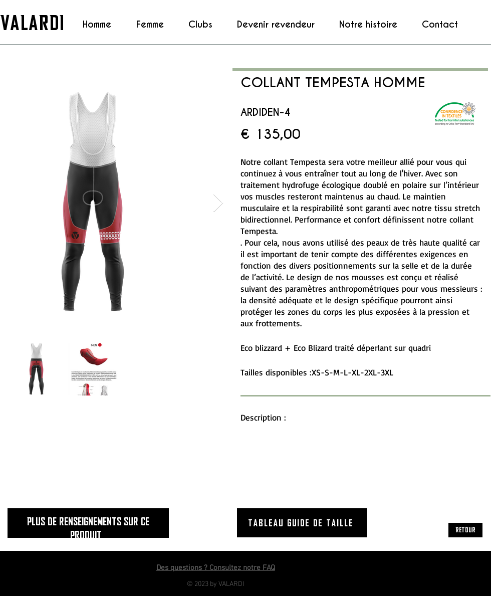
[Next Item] (218, 203)
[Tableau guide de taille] (302, 522)
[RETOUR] (465, 530)
